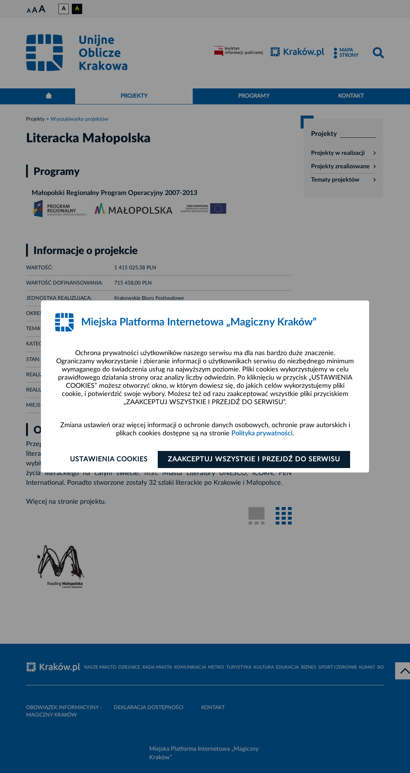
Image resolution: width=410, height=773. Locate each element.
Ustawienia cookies (109, 459)
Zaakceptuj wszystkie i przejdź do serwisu (254, 459)
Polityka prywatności (261, 433)
